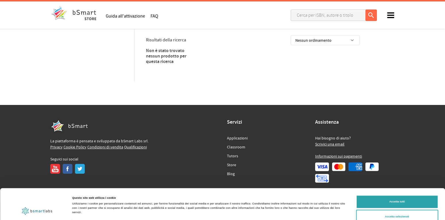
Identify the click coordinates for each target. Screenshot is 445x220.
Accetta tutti (397, 176)
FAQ (154, 16)
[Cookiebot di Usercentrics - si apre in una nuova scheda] (37, 210)
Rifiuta (397, 206)
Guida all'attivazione (125, 16)
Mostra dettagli (239, 202)
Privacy (56, 147)
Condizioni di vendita (105, 147)
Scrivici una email (329, 144)
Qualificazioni (135, 147)
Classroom (236, 147)
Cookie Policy (74, 147)
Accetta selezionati (397, 191)
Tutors (232, 156)
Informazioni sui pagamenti (338, 156)
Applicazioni (237, 138)
